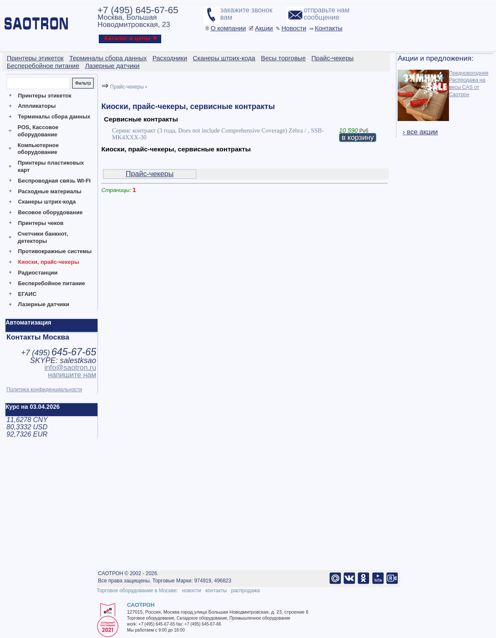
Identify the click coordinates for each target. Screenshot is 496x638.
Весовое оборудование (50, 212)
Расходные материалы (49, 191)
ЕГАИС (27, 294)
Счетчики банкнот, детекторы (43, 237)
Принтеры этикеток (44, 95)
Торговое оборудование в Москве (136, 591)
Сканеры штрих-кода (47, 201)
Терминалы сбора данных (54, 116)
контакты (216, 591)
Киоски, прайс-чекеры (48, 262)
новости (191, 591)
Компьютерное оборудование (38, 149)
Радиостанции (37, 272)
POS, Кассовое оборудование (38, 131)
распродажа (245, 591)
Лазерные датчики (43, 304)
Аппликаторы (37, 106)
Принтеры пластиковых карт (51, 166)
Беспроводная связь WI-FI (54, 180)
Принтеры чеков (40, 223)
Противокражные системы (55, 251)
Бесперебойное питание (51, 283)
